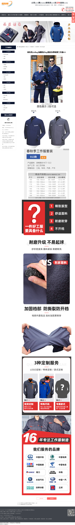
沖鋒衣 (5, 79)
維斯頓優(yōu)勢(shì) (56, 17)
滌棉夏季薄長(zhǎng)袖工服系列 (26, 504)
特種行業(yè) (8, 61)
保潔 (4, 87)
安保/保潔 (8, 82)
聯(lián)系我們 (71, 17)
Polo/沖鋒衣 (8, 72)
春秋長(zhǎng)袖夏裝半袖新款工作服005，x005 (28, 503)
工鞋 (4, 105)
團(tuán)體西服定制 (19, 17)
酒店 (4, 97)
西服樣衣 (26, 14)
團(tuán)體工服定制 (33, 17)
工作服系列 (8, 51)
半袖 (4, 56)
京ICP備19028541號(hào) (29, 510)
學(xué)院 (5, 95)
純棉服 (5, 68)
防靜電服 (5, 66)
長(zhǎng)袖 (6, 54)
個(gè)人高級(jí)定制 (49, 17)
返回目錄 (41, 498)
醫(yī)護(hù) (6, 99)
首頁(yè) (4, 14)
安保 (4, 85)
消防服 (5, 64)
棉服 (4, 58)
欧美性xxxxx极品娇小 (4, 524)
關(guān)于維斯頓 (11, 17)
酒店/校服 (8, 92)
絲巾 (4, 109)
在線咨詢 (52, 498)
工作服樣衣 (41, 14)
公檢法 (5, 89)
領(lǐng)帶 (5, 107)
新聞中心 (64, 14)
